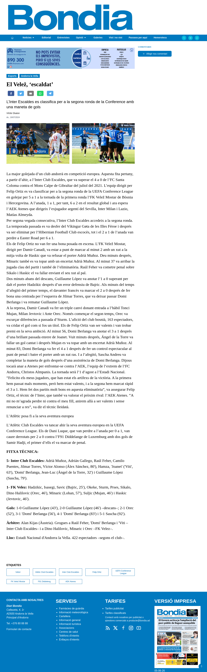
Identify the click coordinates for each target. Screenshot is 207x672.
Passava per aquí (138, 37)
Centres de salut (68, 631)
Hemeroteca (160, 37)
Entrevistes (63, 37)
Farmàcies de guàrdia (71, 608)
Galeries (97, 37)
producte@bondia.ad (139, 620)
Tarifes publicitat (114, 608)
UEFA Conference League (123, 572)
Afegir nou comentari (154, 53)
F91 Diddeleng (44, 581)
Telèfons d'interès (69, 635)
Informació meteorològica (73, 612)
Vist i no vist (115, 37)
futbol (18, 572)
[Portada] (12, 38)
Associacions (66, 628)
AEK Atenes (70, 581)
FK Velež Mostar (18, 581)
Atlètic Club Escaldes (44, 572)
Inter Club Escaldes (70, 572)
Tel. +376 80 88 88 (17, 623)
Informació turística (70, 624)
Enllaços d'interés (69, 639)
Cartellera (64, 616)
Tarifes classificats (115, 613)
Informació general (70, 620)
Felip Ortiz (97, 572)
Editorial (46, 37)
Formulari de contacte (19, 629)
